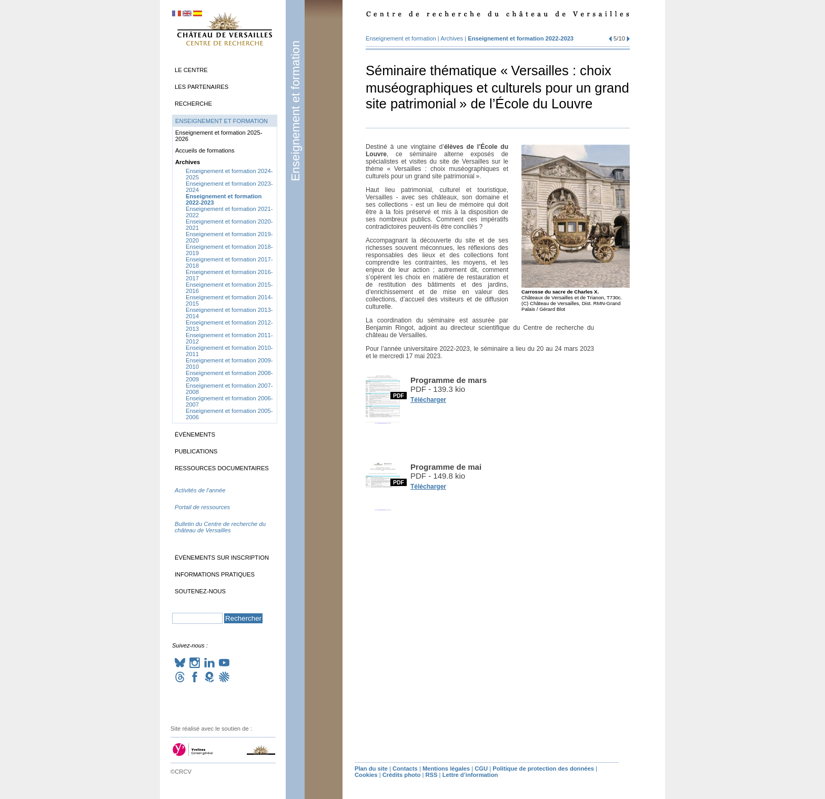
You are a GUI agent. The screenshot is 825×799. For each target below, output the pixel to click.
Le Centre (191, 70)
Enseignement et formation (295, 111)
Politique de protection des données (543, 768)
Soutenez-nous (200, 591)
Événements (195, 434)
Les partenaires (201, 87)
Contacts (405, 768)
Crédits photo (402, 775)
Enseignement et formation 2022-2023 (521, 38)
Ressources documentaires (222, 468)
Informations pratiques (215, 574)
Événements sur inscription (222, 557)
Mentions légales (446, 768)
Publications (196, 451)
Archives (451, 38)
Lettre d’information (470, 775)
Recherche (193, 103)
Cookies (366, 775)
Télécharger (428, 399)
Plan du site (371, 768)
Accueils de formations (205, 150)
